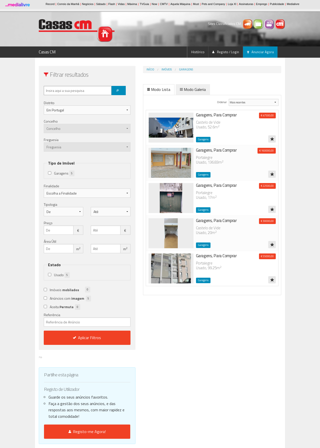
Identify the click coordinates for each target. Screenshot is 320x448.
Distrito (49, 102)
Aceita (65, 307)
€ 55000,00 (267, 256)
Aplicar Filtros (77, 338)
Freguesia (51, 139)
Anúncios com (70, 298)
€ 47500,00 (267, 115)
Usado (62, 275)
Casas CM (47, 52)
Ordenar (214, 102)
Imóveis (145, 69)
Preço (48, 222)
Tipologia (50, 204)
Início (129, 69)
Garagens (165, 69)
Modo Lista (137, 89)
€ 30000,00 (267, 221)
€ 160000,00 (266, 151)
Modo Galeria (172, 89)
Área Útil (50, 241)
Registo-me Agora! (76, 432)
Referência (77, 319)
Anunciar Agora (260, 51)
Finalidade (51, 186)
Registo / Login (225, 51)
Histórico (197, 51)
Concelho (51, 121)
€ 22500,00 (267, 186)
